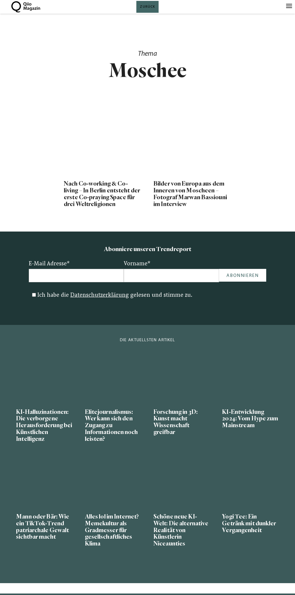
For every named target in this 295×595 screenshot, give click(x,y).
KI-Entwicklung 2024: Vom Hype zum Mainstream (250, 419)
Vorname (137, 264)
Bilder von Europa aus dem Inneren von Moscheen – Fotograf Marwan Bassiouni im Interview (190, 194)
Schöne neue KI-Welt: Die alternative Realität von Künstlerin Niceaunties (180, 530)
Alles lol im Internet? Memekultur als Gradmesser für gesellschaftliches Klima (112, 530)
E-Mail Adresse (49, 264)
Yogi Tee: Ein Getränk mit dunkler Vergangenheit (249, 523)
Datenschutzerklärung (99, 295)
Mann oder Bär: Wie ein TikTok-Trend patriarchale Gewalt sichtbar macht (42, 526)
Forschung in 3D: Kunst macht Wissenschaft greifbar (175, 422)
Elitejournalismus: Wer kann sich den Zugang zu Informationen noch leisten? (111, 425)
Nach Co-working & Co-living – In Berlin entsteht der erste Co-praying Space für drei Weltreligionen (102, 194)
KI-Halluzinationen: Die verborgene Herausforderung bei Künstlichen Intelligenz (44, 425)
